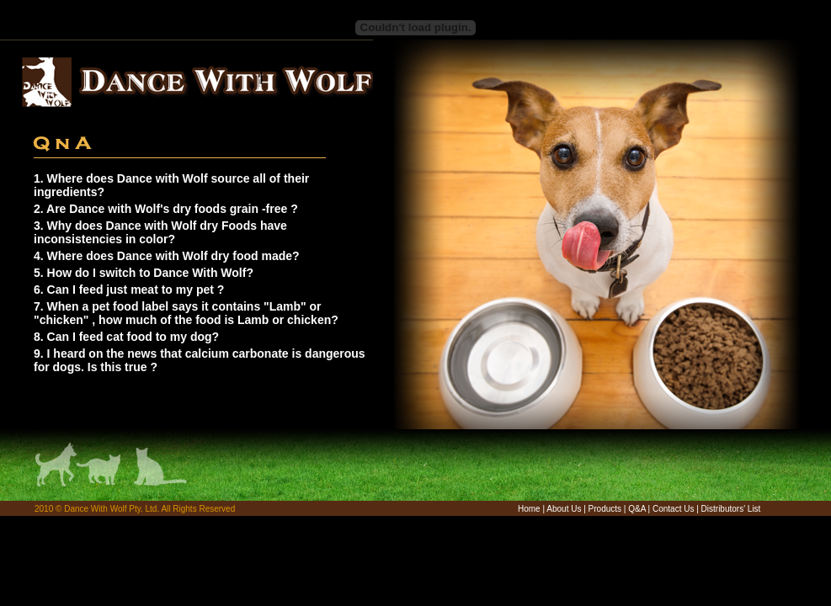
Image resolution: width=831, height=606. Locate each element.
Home (529, 508)
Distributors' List (731, 508)
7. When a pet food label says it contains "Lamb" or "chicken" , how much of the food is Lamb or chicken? (186, 313)
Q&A (637, 508)
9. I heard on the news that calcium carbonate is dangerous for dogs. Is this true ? (199, 360)
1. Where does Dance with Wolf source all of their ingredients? (171, 185)
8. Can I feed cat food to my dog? (126, 336)
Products (605, 508)
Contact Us (673, 508)
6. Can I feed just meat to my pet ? (129, 289)
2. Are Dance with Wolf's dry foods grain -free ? (166, 208)
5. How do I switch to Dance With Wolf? (143, 272)
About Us (563, 508)
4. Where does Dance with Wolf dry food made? (167, 256)
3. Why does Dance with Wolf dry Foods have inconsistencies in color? (160, 232)
